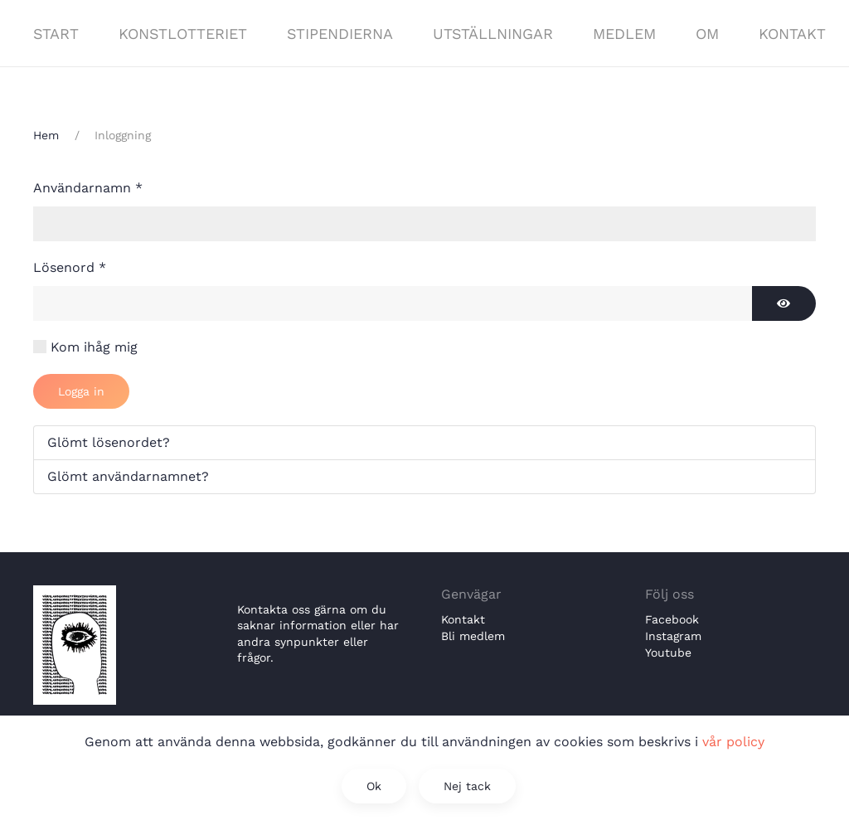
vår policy (733, 742)
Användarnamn (88, 188)
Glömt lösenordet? (108, 442)
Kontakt (792, 33)
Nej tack (467, 786)
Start (56, 33)
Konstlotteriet (183, 33)
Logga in (81, 391)
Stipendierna (340, 33)
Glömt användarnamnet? (128, 476)
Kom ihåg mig (94, 347)
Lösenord (69, 267)
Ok (373, 786)
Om (707, 33)
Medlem (624, 33)
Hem (46, 135)
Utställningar (493, 33)
